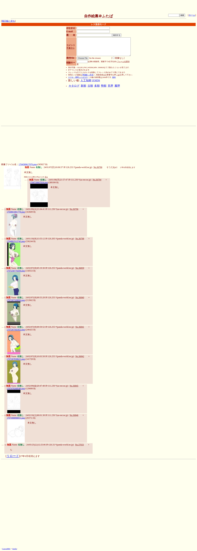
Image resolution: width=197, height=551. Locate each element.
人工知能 (85, 80)
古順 (90, 85)
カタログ (74, 85)
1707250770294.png (16, 271)
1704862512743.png (16, 241)
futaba (14, 549)
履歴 (117, 85)
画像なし (118, 58)
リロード (13, 456)
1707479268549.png (16, 388)
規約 (114, 77)
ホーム (192, 15)
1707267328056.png (16, 300)
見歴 (110, 85)
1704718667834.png (39, 182)
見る (46, 177)
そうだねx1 (111, 167)
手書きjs (70, 48)
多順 (97, 85)
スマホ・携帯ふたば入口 (78, 77)
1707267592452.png (16, 329)
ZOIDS (96, 80)
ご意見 (90, 75)
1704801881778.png (16, 212)
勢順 (103, 85)
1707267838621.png (16, 359)
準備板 (85, 75)
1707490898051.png (16, 418)
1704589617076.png (28, 164)
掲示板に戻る (8, 21)
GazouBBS (6, 549)
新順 (83, 85)
